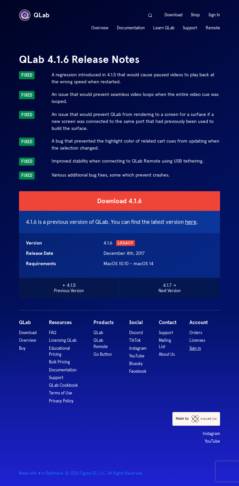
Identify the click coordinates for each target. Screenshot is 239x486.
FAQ (52, 332)
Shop (195, 15)
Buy (22, 348)
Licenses (197, 340)
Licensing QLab (63, 340)
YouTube (136, 355)
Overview (100, 28)
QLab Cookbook (63, 385)
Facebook (137, 371)
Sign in (195, 348)
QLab (34, 15)
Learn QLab (163, 28)
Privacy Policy (61, 400)
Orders (195, 332)
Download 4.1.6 (119, 201)
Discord (136, 332)
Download (173, 15)
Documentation (131, 28)
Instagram (137, 348)
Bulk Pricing (59, 361)
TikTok (135, 340)
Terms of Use (60, 392)
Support (190, 28)
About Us (167, 354)
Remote (213, 28)
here (190, 222)
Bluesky (136, 363)
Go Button (103, 354)
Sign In (214, 15)
